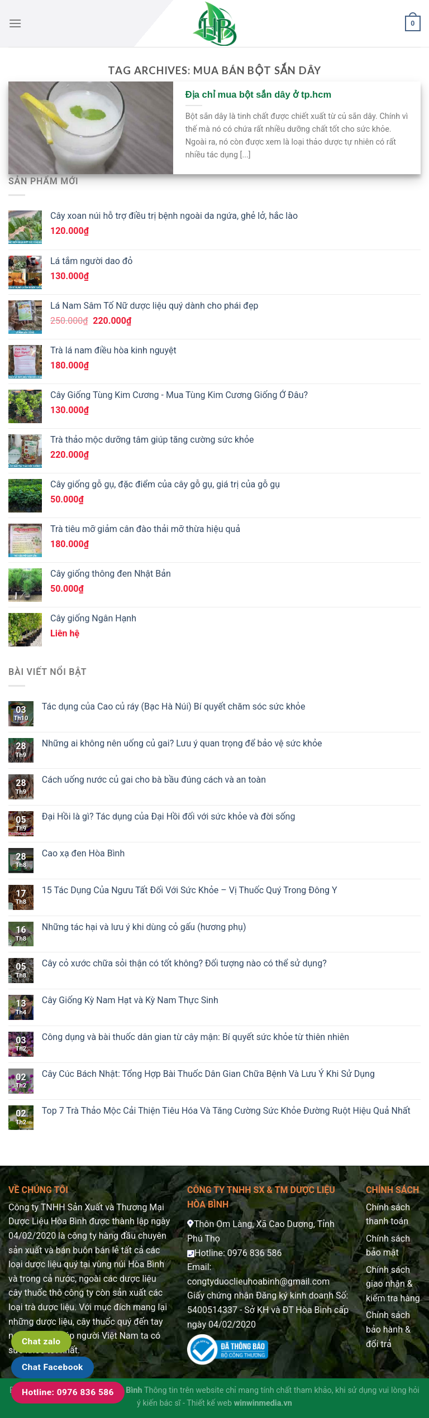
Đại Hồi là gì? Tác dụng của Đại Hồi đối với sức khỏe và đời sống (168, 816)
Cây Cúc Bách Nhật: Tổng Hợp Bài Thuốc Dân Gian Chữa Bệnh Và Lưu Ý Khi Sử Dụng (208, 1074)
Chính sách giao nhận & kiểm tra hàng (393, 1284)
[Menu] (15, 23)
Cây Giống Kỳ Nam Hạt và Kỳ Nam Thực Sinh (130, 1000)
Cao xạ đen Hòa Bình (83, 853)
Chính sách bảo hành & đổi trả (388, 1329)
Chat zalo (41, 1341)
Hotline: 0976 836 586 (68, 1392)
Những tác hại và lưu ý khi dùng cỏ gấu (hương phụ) (144, 927)
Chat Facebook (52, 1367)
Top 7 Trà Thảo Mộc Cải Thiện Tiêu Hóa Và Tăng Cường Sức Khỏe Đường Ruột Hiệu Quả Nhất (226, 1110)
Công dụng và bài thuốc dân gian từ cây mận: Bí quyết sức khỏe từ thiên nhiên (195, 1037)
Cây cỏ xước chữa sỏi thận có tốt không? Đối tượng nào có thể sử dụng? (184, 963)
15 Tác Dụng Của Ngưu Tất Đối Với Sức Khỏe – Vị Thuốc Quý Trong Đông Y (189, 890)
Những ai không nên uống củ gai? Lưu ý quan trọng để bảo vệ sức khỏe (182, 743)
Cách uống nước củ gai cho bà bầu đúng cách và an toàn (154, 779)
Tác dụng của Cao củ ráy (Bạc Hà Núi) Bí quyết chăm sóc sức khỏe (174, 706)
